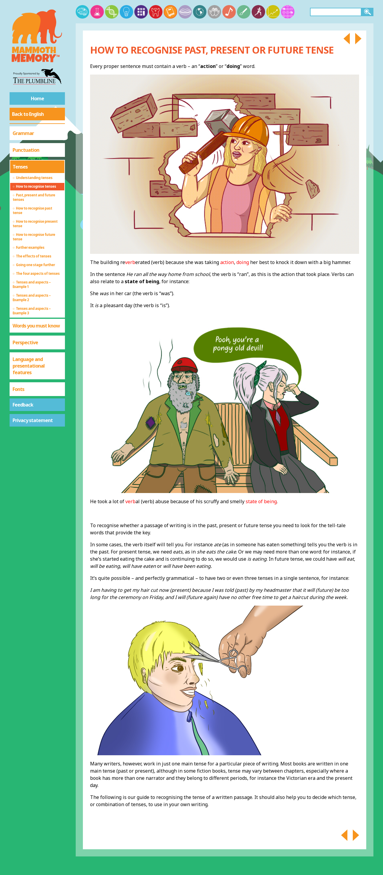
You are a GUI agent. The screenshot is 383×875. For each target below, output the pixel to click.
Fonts (18, 389)
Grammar (23, 133)
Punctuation (26, 150)
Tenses (20, 166)
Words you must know (36, 325)
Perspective (25, 342)
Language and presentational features (29, 366)
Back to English (28, 114)
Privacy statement (33, 420)
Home (37, 98)
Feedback (23, 404)
